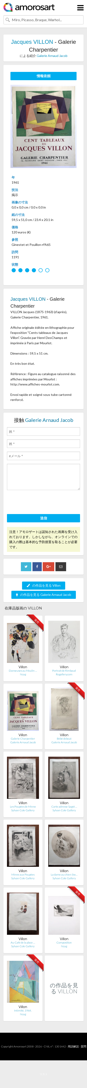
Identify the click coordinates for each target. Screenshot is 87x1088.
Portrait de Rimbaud (64, 670)
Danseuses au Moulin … (23, 670)
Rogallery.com (64, 674)
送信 (43, 518)
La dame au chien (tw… (64, 874)
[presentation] (42, 503)
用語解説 (73, 1046)
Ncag (23, 674)
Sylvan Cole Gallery (23, 810)
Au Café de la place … (23, 942)
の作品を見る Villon (44, 585)
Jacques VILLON (32, 42)
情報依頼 (44, 76)
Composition (64, 942)
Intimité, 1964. (23, 1010)
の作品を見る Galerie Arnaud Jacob (43, 595)
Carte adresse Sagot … (64, 806)
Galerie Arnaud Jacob (52, 56)
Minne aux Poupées (23, 874)
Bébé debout (64, 738)
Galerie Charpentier (23, 738)
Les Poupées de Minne (23, 806)
